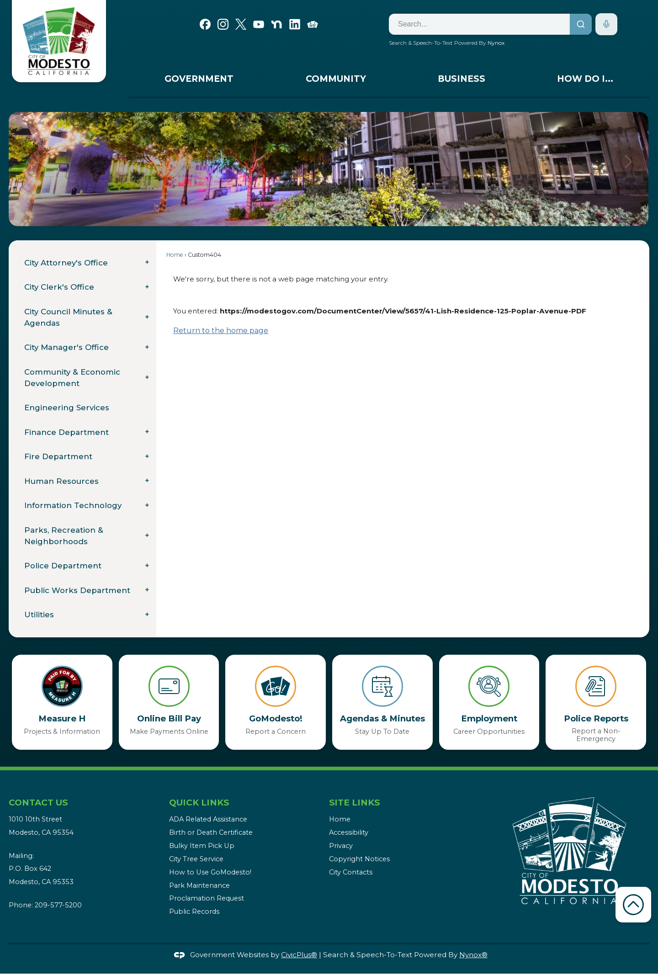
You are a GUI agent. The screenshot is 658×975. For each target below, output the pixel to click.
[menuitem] (199, 81)
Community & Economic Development (72, 377)
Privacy (341, 846)
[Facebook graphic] (205, 23)
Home (174, 254)
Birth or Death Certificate (211, 832)
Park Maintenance (199, 885)
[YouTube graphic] (258, 23)
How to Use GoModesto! (210, 872)
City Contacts (350, 872)
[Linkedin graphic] (294, 23)
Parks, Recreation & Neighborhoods (63, 535)
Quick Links (199, 802)
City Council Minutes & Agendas (68, 317)
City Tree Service (196, 859)
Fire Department (58, 456)
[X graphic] (240, 23)
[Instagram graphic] (223, 23)
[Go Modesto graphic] (312, 23)
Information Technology (73, 505)
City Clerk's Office (59, 286)
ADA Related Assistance (208, 819)
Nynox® (473, 954)
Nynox (496, 42)
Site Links (354, 802)
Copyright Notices (359, 859)
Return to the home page (220, 330)
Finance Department (66, 432)
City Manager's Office (66, 347)
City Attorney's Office (66, 262)
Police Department (62, 565)
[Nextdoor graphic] (276, 23)
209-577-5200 (58, 905)
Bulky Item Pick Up (201, 846)
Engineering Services (66, 407)
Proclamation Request (206, 898)
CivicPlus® (299, 954)
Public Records (194, 911)
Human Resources (61, 481)
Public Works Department (77, 590)
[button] (628, 169)
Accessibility (348, 832)
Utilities (39, 614)
